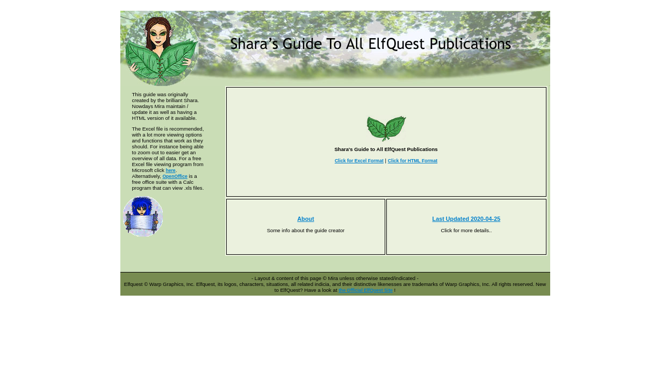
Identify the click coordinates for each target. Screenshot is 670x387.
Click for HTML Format (412, 160)
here (170, 170)
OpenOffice (175, 176)
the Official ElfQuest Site (365, 290)
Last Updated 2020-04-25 (467, 219)
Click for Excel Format (359, 160)
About (305, 219)
